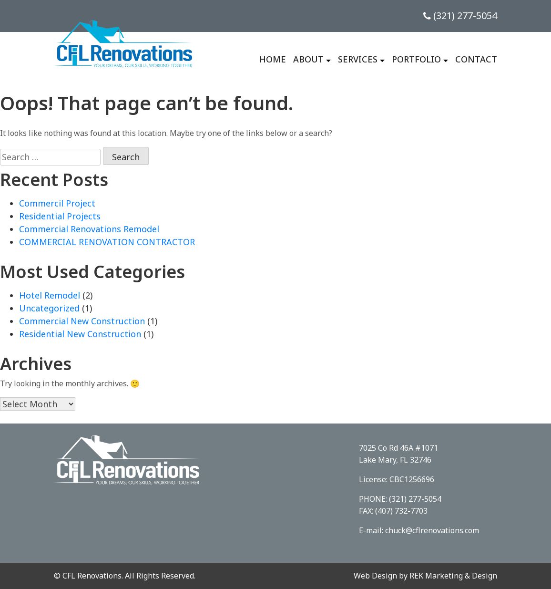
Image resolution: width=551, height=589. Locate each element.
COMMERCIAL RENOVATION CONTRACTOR (107, 242)
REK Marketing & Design (453, 575)
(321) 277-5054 (460, 15)
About (308, 59)
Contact (476, 59)
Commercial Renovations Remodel (89, 229)
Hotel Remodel (49, 295)
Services (358, 59)
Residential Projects (60, 216)
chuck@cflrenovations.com (432, 530)
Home (272, 59)
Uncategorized (49, 308)
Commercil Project (57, 203)
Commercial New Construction (82, 321)
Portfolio (416, 59)
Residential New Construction (80, 334)
